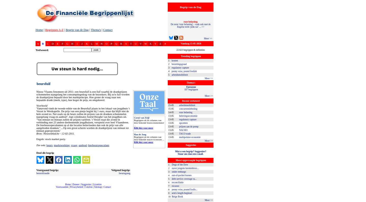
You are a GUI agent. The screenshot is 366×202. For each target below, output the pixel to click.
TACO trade (185, 133)
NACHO (183, 130)
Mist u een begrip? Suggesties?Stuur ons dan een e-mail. (190, 152)
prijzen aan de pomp (189, 126)
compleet (38, 189)
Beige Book (177, 196)
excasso (175, 186)
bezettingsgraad (179, 64)
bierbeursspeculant (98, 145)
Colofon (89, 187)
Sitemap (98, 187)
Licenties (97, 184)
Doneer (75, 184)
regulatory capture (180, 67)
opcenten (183, 123)
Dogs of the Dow (180, 164)
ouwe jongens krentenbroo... (185, 168)
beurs (50, 145)
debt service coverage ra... (184, 179)
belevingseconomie (188, 116)
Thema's (96, 30)
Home (39, 30)
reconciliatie (178, 182)
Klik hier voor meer (143, 128)
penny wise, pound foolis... (184, 189)
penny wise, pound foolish (184, 71)
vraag (74, 145)
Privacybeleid (76, 187)
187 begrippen (191, 88)
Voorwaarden (62, 187)
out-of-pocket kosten (181, 175)
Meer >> (208, 38)
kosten (175, 60)
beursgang (124, 173)
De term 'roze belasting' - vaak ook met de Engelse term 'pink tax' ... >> (190, 24)
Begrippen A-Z (54, 30)
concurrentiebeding (188, 109)
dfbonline (361, 200)
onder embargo (179, 172)
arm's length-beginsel (182, 193)
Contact (108, 30)
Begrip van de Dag (77, 30)
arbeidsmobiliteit (180, 75)
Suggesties (86, 184)
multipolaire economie (190, 137)
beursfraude (43, 173)
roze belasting (185, 112)
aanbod (83, 145)
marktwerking (62, 145)
